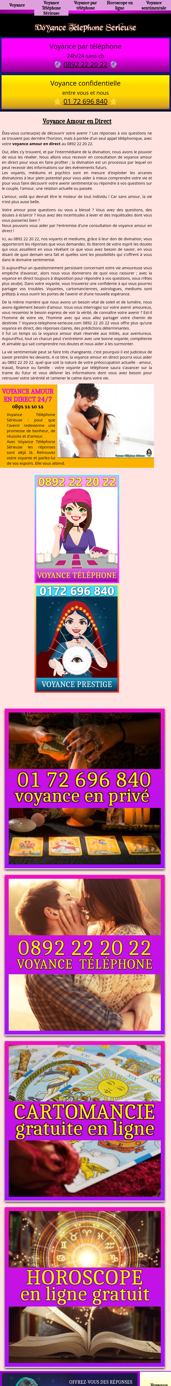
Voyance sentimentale (154, 4)
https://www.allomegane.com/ (140, 1357)
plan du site (87, 1366)
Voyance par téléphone (85, 4)
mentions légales (115, 1366)
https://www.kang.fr (43, 1357)
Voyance (17, 5)
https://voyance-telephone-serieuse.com (85, 1318)
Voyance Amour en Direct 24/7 (27, 396)
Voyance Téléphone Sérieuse (51, 6)
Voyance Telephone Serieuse (85, 27)
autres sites (142, 1366)
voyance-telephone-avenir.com (87, 1357)
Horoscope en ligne (119, 4)
